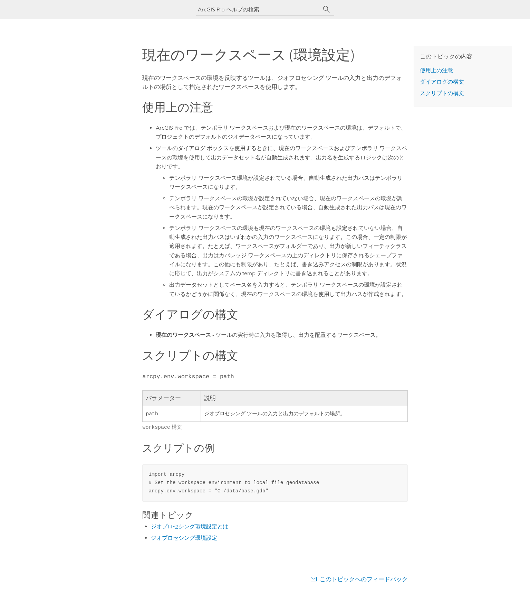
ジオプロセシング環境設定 (184, 538)
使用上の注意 (436, 70)
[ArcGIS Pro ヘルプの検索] (258, 9)
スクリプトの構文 (442, 93)
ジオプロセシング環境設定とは (189, 526)
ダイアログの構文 (442, 81)
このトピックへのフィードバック (364, 579)
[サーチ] (326, 9)
